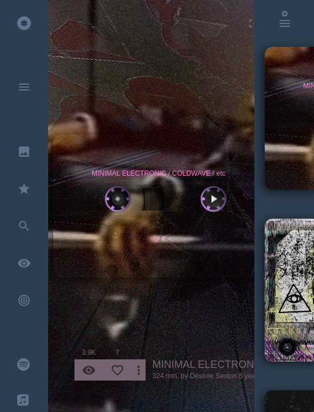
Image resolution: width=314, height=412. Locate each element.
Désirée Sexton (213, 376)
